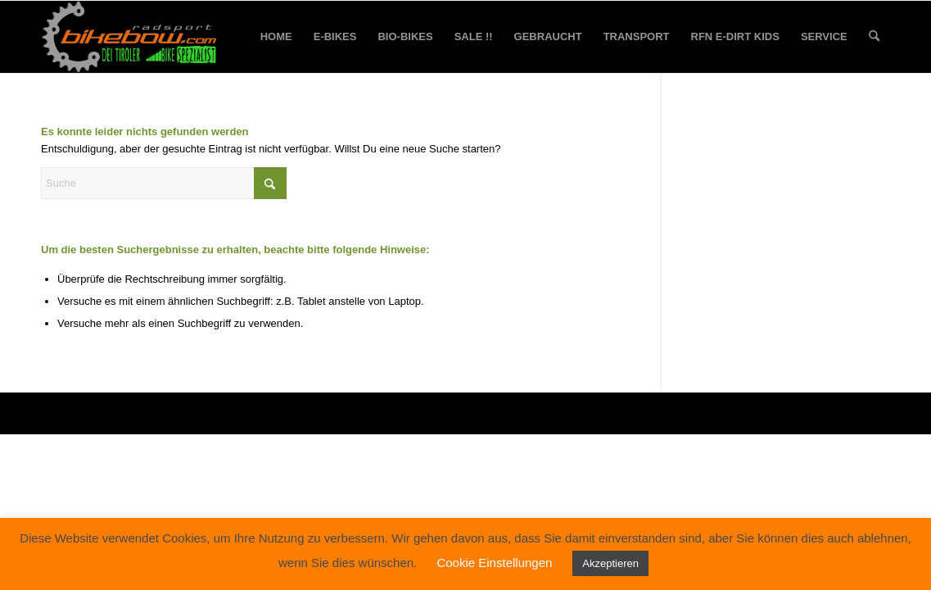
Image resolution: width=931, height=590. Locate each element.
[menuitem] (276, 37)
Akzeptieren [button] (610, 563)
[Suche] (874, 37)
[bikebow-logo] (129, 37)
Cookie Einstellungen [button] (494, 563)
